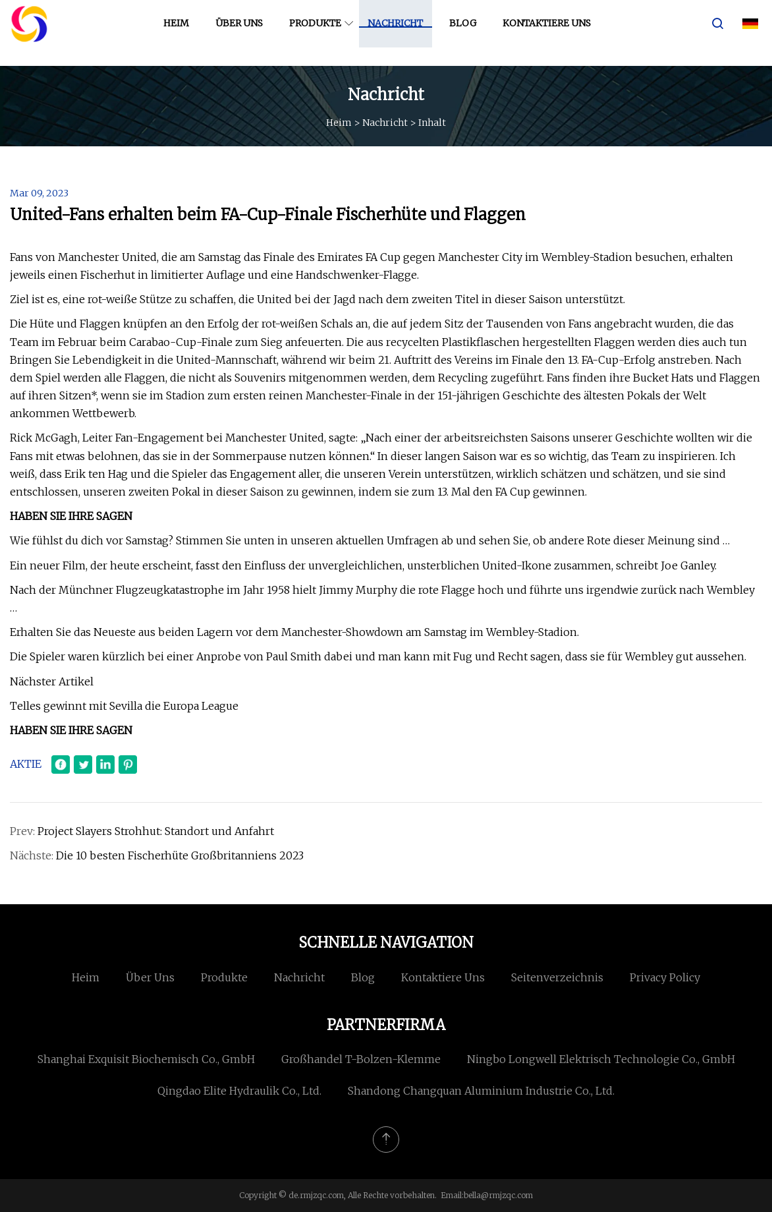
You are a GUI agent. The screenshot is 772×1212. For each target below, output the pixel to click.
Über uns (243, 32)
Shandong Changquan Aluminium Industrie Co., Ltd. (481, 1090)
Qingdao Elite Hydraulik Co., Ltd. (239, 1090)
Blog (467, 32)
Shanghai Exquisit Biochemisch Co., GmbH (146, 1059)
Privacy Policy (665, 977)
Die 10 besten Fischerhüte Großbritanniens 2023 (180, 855)
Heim (181, 32)
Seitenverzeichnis (557, 977)
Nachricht (399, 32)
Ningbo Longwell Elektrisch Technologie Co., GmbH (601, 1059)
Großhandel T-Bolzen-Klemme (361, 1059)
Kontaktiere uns (551, 32)
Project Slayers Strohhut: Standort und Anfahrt (156, 831)
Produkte (320, 32)
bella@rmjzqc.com (498, 1195)
